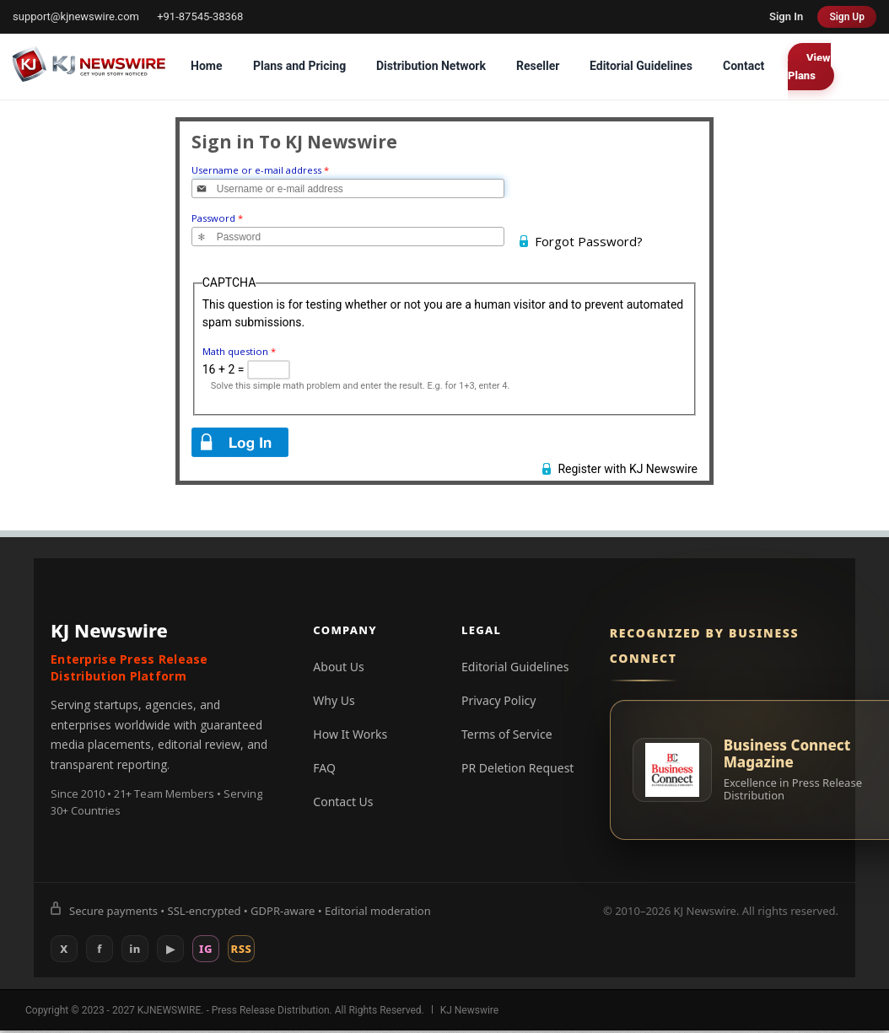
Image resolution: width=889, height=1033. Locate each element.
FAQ (324, 768)
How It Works (350, 734)
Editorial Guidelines (641, 66)
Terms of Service (506, 734)
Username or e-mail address (260, 170)
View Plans (809, 66)
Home (206, 66)
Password (217, 218)
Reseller (537, 66)
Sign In (786, 16)
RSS (241, 948)
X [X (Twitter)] (64, 948)
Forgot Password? (589, 241)
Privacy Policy (498, 700)
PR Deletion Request (517, 768)
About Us (338, 667)
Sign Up (847, 17)
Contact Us (343, 802)
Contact (743, 66)
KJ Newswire (469, 1010)
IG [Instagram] (206, 948)
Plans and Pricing (299, 66)
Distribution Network (431, 66)
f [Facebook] (99, 948)
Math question (239, 351)
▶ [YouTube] (170, 948)
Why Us (333, 700)
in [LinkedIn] (135, 948)
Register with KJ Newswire (628, 469)
